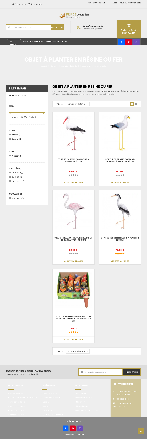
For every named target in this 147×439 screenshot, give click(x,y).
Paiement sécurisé (17, 406)
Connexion (81, 393)
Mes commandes (84, 397)
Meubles (46, 406)
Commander (35, 4)
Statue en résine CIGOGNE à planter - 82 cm (73, 160)
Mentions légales (16, 415)
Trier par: (60, 104)
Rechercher (57, 27)
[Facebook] (121, 42)
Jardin (54, 66)
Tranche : (16, 117)
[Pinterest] (128, 42)
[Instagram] (136, 42)
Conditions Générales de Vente (23, 397)
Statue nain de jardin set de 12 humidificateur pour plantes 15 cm (73, 318)
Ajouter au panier (73, 182)
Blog (64, 41)
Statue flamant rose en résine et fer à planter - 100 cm (73, 238)
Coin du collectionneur (53, 415)
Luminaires (48, 410)
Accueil (44, 66)
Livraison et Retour (17, 402)
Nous (96, 3)
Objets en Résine (50, 393)
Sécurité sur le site (17, 410)
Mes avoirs (81, 402)
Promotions (52, 41)
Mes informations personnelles (89, 410)
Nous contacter (16, 393)
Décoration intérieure (52, 397)
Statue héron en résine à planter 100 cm (120, 238)
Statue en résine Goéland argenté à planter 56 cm (120, 160)
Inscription (132, 372)
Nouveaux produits (33, 41)
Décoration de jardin (68, 66)
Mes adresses (82, 406)
